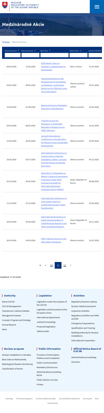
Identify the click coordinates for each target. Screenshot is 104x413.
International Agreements (48, 317)
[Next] (70, 265)
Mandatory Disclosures (47, 367)
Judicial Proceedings (46, 322)
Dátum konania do (28, 51)
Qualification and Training (83, 328)
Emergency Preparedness (83, 323)
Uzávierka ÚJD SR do (96, 51)
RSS (97, 398)
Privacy (40, 384)
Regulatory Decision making (84, 301)
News (4, 329)
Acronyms (87, 398)
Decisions (75, 361)
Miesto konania (75, 51)
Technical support (24, 398)
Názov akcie (45, 51)
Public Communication (47, 362)
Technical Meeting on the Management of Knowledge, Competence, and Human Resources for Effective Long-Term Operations (54, 85)
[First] (40, 265)
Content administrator (46, 398)
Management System (11, 315)
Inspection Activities (80, 310)
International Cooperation (83, 340)
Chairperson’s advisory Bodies (16, 310)
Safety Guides (43, 331)
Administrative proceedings (83, 357)
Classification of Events (12, 368)
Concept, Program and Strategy (16, 320)
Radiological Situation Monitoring (17, 364)
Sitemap (9, 398)
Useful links (52, 403)
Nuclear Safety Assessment (83, 306)
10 (51, 265)
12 (64, 265)
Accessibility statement (69, 398)
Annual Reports (9, 324)
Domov (6, 42)
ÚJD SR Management (11, 306)
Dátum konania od (12, 51)
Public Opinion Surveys (47, 379)
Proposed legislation (46, 326)
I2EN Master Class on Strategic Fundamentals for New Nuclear (53, 66)
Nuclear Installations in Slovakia (16, 354)
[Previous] (45, 265)
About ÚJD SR (8, 301)
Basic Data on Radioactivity (14, 359)
